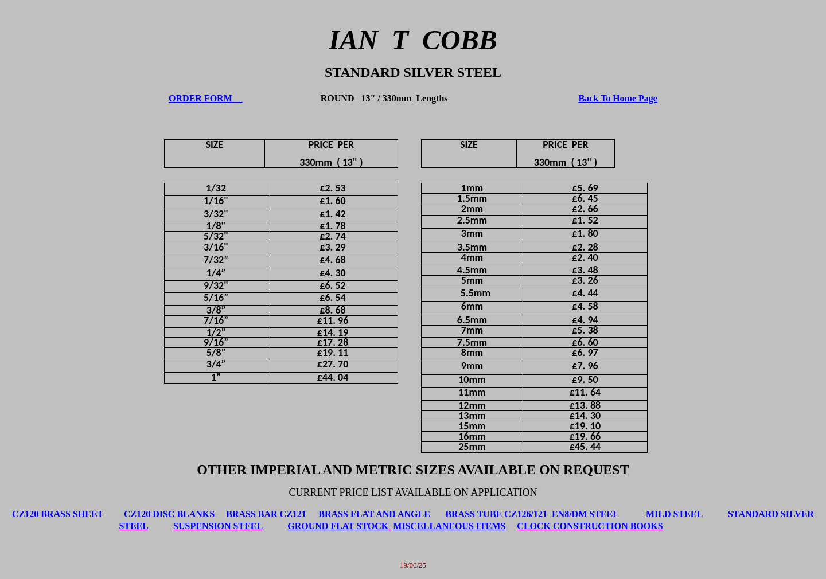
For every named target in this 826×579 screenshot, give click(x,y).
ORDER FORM (200, 98)
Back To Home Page (618, 98)
